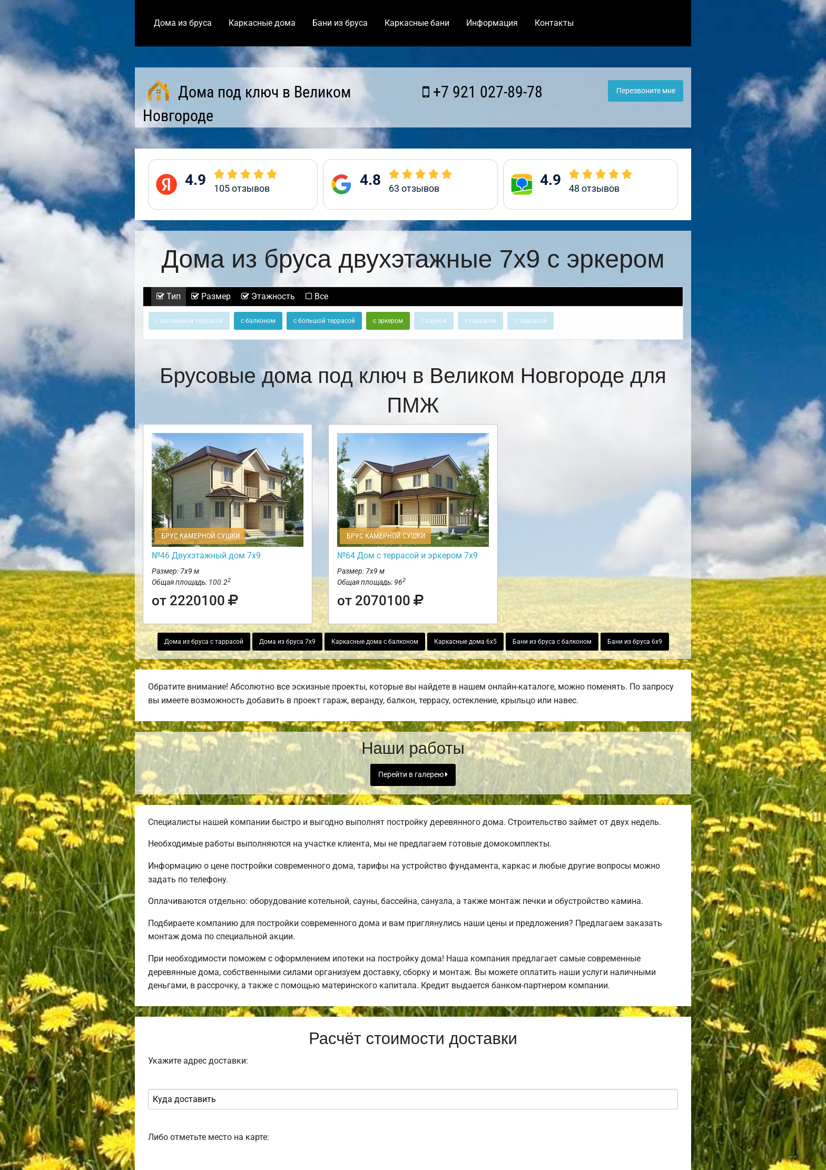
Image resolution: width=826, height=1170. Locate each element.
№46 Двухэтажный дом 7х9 (206, 555)
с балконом (258, 321)
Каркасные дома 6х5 (465, 641)
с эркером (388, 321)
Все (317, 296)
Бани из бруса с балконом (552, 641)
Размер (211, 296)
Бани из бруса (340, 23)
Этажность (268, 296)
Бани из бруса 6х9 (634, 641)
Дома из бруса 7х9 (287, 641)
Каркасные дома (262, 23)
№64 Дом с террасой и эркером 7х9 (407, 555)
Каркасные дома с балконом (374, 641)
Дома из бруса (183, 23)
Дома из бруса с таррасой (203, 641)
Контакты (554, 23)
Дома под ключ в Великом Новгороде (247, 102)
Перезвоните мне (645, 90)
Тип (168, 296)
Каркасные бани (417, 23)
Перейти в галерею (413, 774)
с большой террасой (324, 321)
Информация (492, 23)
